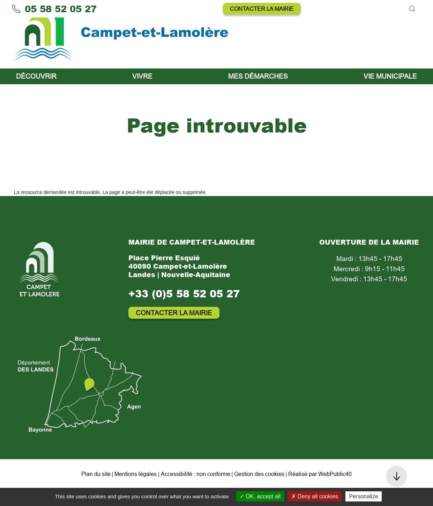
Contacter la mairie (262, 9)
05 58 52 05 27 (54, 8)
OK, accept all (260, 496)
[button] (412, 8)
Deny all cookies (314, 496)
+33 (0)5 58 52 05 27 (184, 311)
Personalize (363, 496)
